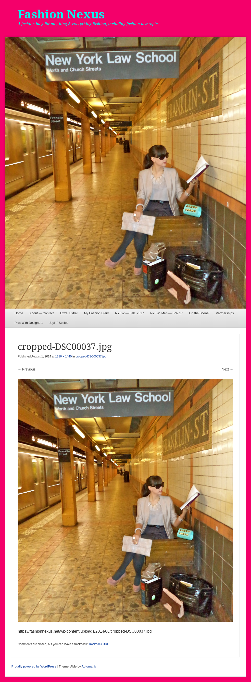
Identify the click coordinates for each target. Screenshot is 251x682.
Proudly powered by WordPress (33, 666)
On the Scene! (199, 313)
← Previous (26, 369)
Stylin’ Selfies (59, 323)
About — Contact (41, 313)
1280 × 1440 (63, 356)
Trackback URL (98, 644)
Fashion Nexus (61, 14)
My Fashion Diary (96, 313)
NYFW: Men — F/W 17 (166, 313)
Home (18, 313)
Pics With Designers (28, 323)
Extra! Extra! (69, 313)
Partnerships (225, 313)
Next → (227, 369)
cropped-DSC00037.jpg (90, 356)
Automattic (89, 666)
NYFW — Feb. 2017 (129, 313)
